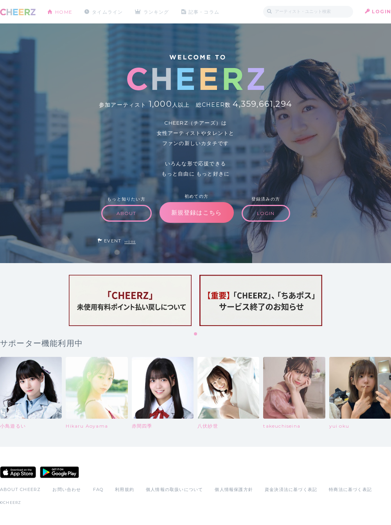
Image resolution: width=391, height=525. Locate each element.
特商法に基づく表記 (350, 489)
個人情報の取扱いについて (174, 489)
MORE (130, 242)
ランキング (157, 11)
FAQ (98, 489)
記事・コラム (204, 11)
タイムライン (107, 11)
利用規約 (124, 489)
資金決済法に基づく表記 (291, 489)
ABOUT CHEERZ (20, 489)
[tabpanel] (130, 300)
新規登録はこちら (196, 212)
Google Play (59, 472)
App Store (18, 472)
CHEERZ (18, 12)
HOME (63, 11)
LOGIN (381, 11)
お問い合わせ (66, 489)
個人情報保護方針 (234, 489)
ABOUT (126, 213)
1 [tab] (196, 334)
